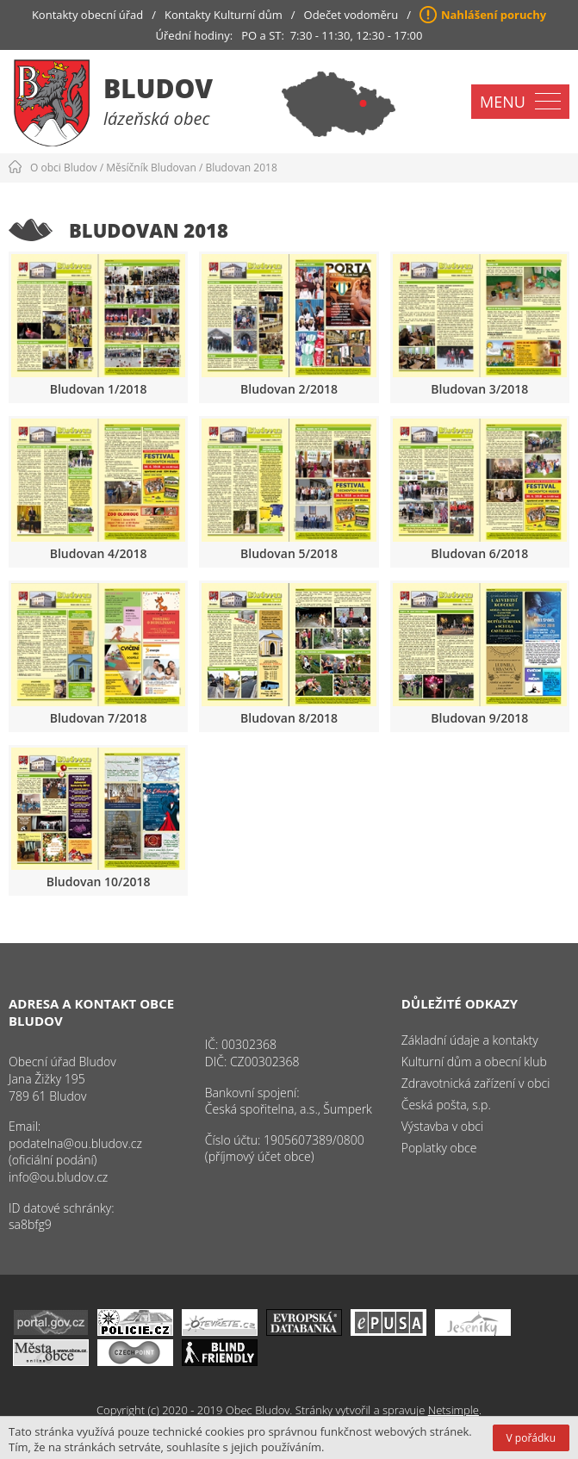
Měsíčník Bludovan (151, 167)
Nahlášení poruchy (493, 14)
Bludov (158, 88)
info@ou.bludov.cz (58, 1177)
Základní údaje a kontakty (469, 1040)
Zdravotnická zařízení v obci (475, 1083)
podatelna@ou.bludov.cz (75, 1143)
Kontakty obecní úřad (87, 14)
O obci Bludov (63, 167)
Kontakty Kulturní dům (224, 14)
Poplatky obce (439, 1147)
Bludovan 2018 (241, 167)
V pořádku (531, 1438)
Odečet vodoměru (351, 14)
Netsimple (453, 1410)
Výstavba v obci (442, 1126)
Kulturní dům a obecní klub (474, 1061)
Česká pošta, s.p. (446, 1104)
